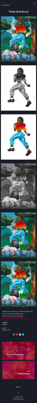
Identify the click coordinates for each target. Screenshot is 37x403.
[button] (18, 387)
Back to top (18, 397)
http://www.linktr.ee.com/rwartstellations (14, 318)
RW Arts (4, 324)
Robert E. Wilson (9, 3)
